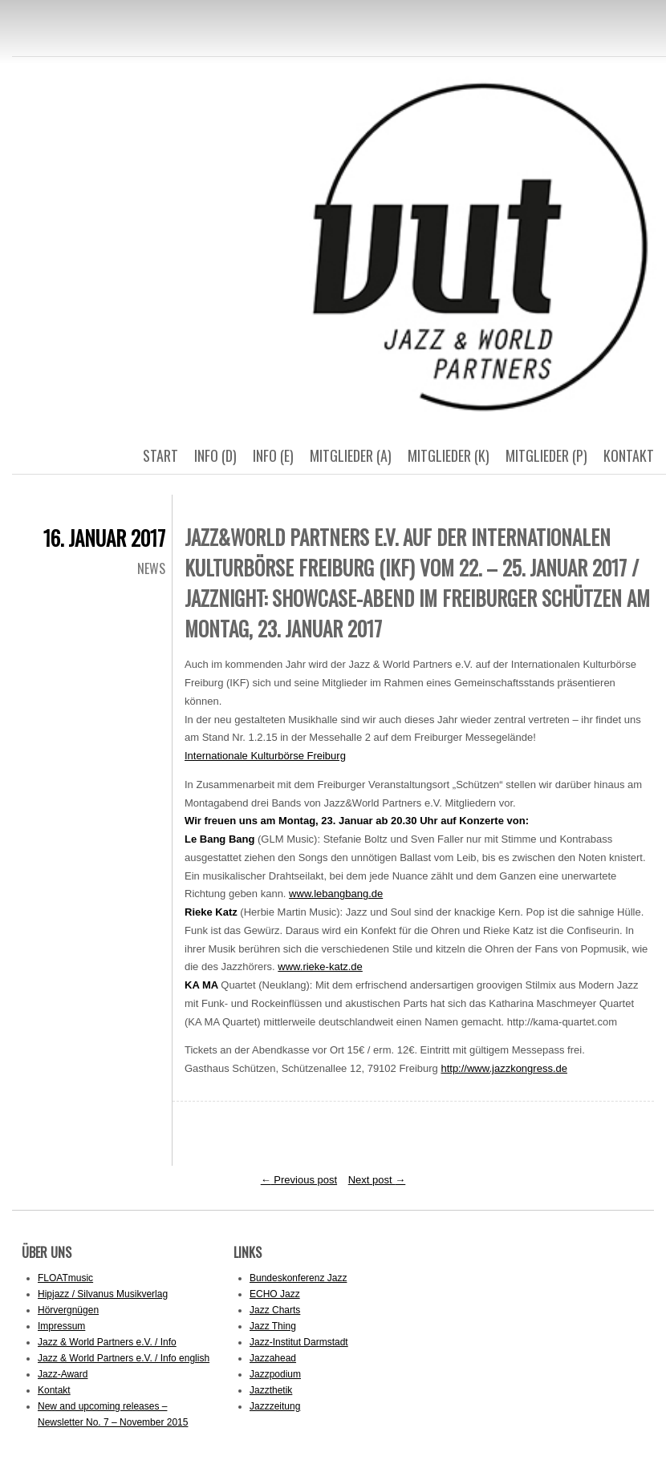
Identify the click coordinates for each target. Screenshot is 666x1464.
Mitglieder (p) (546, 455)
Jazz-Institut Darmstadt (299, 1342)
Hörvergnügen (68, 1310)
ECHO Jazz (275, 1294)
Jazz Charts (275, 1310)
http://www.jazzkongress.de (504, 1068)
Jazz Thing (273, 1326)
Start (160, 455)
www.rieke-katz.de (320, 966)
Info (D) (215, 455)
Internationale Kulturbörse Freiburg (265, 756)
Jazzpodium (275, 1374)
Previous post (299, 1180)
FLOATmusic (65, 1278)
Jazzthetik (271, 1390)
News (151, 568)
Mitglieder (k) (448, 455)
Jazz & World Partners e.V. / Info (107, 1342)
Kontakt (628, 455)
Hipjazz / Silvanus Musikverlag (103, 1294)
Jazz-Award (62, 1374)
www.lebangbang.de (336, 894)
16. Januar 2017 (104, 537)
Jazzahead (273, 1358)
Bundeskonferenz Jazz (298, 1278)
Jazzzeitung (275, 1406)
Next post (377, 1180)
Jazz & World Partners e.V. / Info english (123, 1358)
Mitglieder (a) (351, 455)
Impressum (61, 1326)
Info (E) (273, 455)
